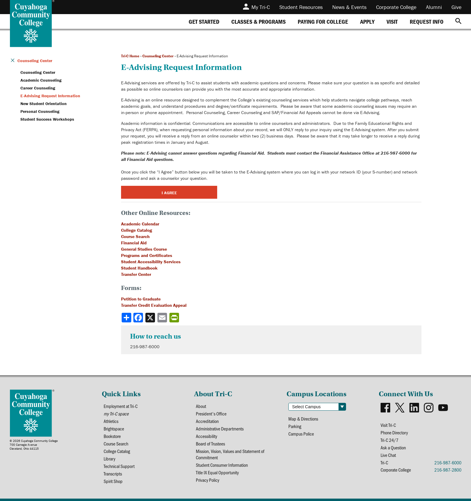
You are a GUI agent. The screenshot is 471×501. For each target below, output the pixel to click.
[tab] (204, 21)
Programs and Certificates (146, 255)
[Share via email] (163, 317)
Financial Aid (134, 243)
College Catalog (136, 230)
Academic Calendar (140, 224)
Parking (294, 426)
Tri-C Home (130, 56)
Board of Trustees (210, 443)
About (201, 406)
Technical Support (119, 466)
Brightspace (114, 428)
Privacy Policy (207, 480)
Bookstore (112, 436)
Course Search (135, 236)
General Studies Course (144, 249)
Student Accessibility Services (151, 261)
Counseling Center (158, 56)
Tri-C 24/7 (389, 440)
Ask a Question (393, 447)
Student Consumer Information (222, 465)
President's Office (211, 413)
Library (109, 458)
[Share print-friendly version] (175, 317)
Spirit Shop (113, 481)
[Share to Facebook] (139, 317)
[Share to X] (151, 317)
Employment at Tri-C (121, 406)
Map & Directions (303, 418)
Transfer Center (136, 274)
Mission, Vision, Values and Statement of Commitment (230, 454)
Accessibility (206, 436)
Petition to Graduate (141, 299)
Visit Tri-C (388, 425)
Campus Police (301, 433)
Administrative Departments (220, 428)
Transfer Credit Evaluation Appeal (154, 305)
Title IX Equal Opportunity (217, 472)
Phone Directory (394, 432)
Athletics (111, 421)
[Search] (458, 21)
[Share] (126, 317)
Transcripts (113, 473)
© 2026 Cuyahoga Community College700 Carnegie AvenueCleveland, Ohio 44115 (34, 445)
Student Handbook (139, 268)
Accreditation (207, 421)
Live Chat (388, 455)
